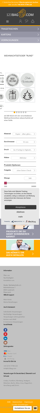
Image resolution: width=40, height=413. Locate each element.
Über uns (7, 275)
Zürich (16, 385)
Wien (18, 383)
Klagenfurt (28, 383)
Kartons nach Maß (10, 319)
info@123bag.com (10, 368)
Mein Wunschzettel (26, 21)
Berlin (13, 383)
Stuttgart (27, 381)
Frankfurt (12, 381)
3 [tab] (19, 112)
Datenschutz (17, 402)
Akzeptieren (20, 207)
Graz (22, 383)
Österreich (28, 373)
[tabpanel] (20, 91)
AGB (8, 402)
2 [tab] (16, 112)
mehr (20, 217)
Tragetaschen (9, 28)
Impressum (28, 402)
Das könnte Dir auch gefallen (15, 254)
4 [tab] (21, 112)
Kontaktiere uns (9, 280)
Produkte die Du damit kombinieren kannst (17, 234)
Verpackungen (9, 40)
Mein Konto (8, 299)
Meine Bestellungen (10, 302)
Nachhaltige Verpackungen (13, 314)
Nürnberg (19, 381)
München (7, 383)
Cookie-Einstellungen (20, 404)
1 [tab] (14, 112)
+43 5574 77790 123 (25, 4)
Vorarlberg (7, 385)
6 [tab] (25, 112)
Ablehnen (21, 212)
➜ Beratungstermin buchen (28, 2)
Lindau (6, 381)
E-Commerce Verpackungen (13, 322)
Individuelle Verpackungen (13, 312)
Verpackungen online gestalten (14, 317)
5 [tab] (23, 112)
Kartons (6, 34)
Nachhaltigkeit (8, 278)
